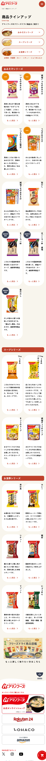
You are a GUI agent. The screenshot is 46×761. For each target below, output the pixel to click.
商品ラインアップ (11, 9)
